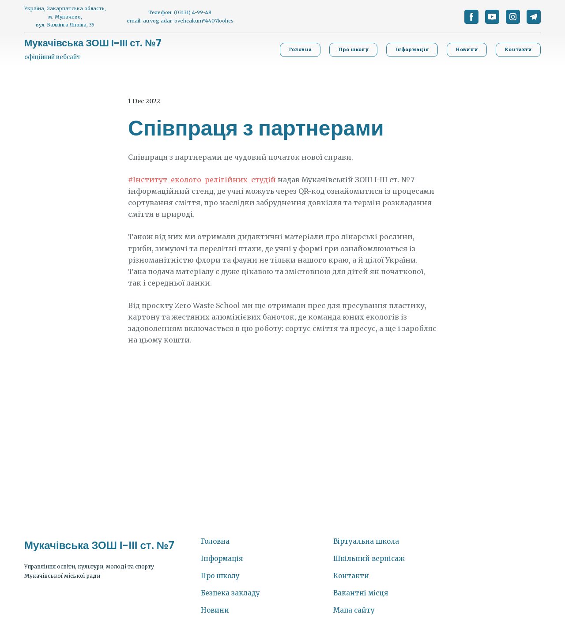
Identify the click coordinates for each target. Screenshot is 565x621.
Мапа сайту (354, 610)
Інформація (222, 558)
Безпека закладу (230, 593)
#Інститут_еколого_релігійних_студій (202, 179)
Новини (215, 610)
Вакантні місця (360, 593)
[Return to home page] (93, 43)
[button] (471, 17)
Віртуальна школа (366, 541)
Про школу (220, 576)
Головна (215, 541)
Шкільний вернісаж (369, 558)
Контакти (351, 576)
